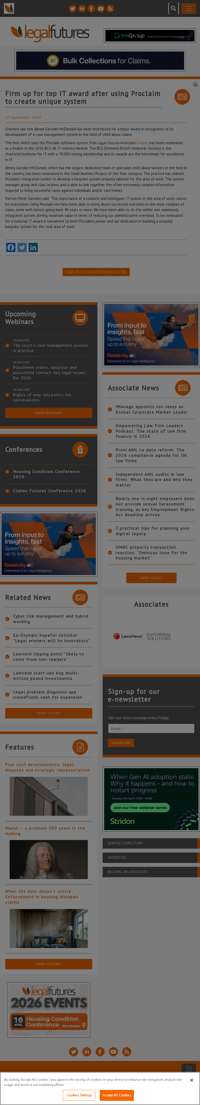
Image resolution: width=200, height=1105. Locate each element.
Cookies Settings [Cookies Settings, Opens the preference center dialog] (79, 1095)
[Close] (191, 1080)
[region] (100, 1088)
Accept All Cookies (117, 1095)
